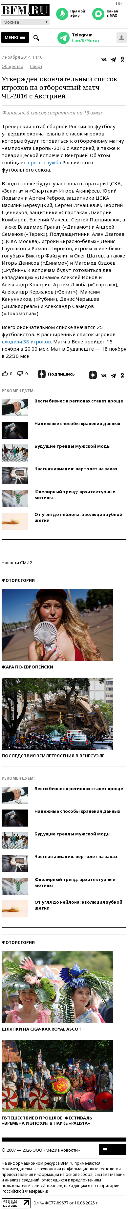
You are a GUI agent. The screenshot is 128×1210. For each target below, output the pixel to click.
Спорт (36, 66)
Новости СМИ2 (17, 562)
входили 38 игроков (26, 341)
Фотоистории (18, 580)
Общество (12, 66)
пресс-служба (44, 162)
